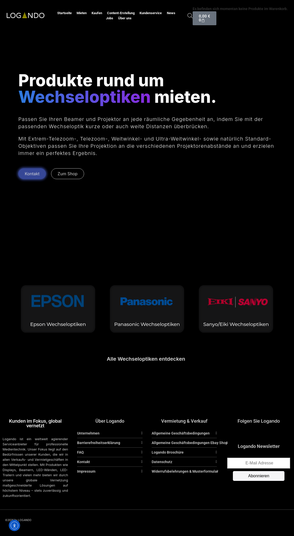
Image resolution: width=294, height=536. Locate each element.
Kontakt (83, 462)
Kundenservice (151, 13)
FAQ (80, 452)
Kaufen (97, 13)
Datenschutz (162, 462)
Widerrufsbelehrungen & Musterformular (185, 471)
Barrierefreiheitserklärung (98, 443)
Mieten (82, 13)
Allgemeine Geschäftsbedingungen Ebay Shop (190, 443)
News (171, 13)
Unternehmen (88, 433)
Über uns (125, 18)
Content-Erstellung (121, 13)
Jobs (109, 18)
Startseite (64, 13)
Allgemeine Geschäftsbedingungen (181, 433)
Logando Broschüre (168, 452)
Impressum (86, 471)
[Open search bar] (190, 15)
